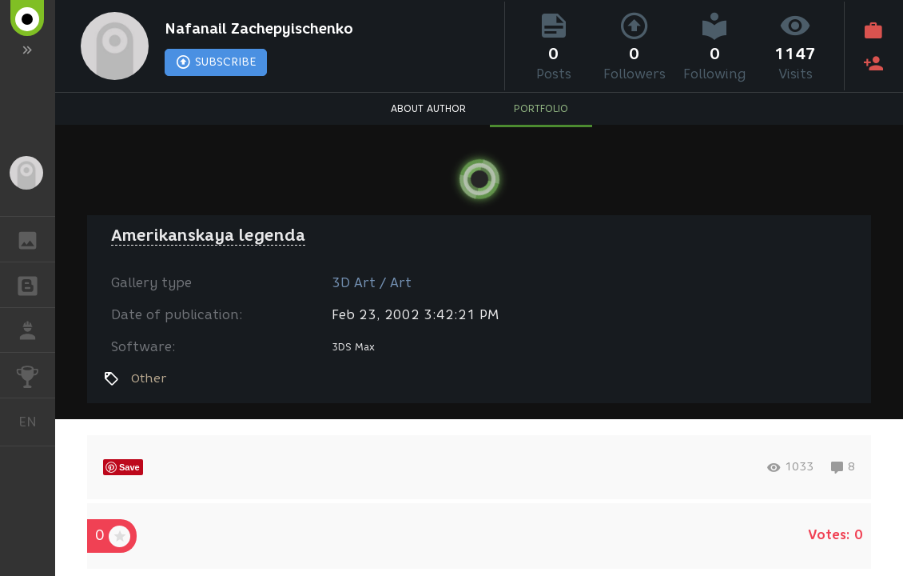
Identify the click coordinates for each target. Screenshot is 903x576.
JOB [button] (35, 330)
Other (148, 378)
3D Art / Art (372, 282)
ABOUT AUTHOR (428, 108)
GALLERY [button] (35, 239)
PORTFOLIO (541, 108)
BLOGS (35, 284)
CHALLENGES (35, 374)
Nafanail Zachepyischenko (259, 29)
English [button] (33, 422)
